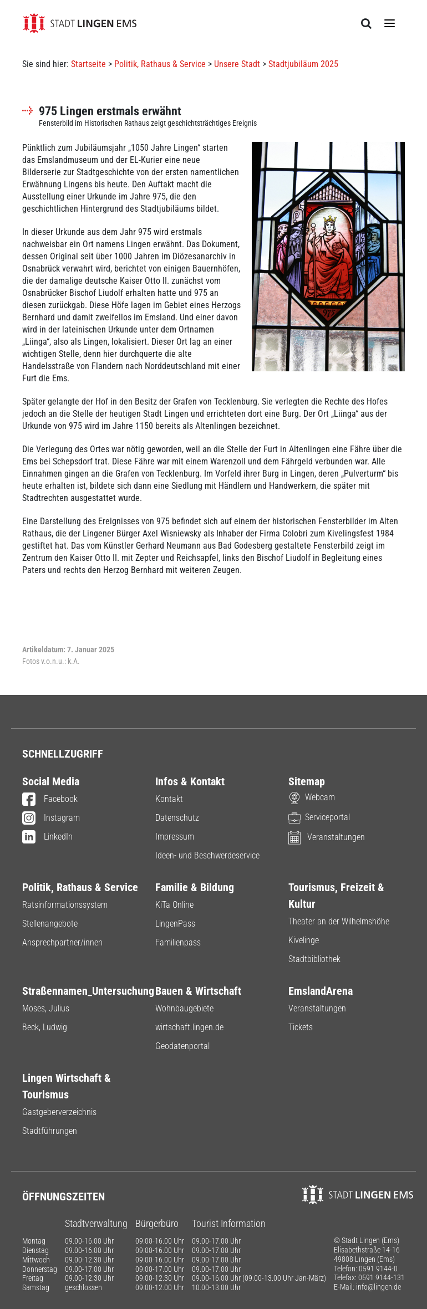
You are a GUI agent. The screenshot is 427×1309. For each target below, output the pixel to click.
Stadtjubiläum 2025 (303, 64)
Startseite (88, 64)
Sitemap (306, 781)
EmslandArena (320, 991)
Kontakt (169, 799)
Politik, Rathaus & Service (160, 64)
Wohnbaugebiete (184, 1008)
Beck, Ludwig (44, 1027)
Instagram (51, 818)
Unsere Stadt (237, 64)
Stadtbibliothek (314, 959)
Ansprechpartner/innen (62, 942)
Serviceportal (319, 817)
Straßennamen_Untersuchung (80, 991)
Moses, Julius (45, 1008)
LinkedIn (47, 837)
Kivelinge (303, 940)
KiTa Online (174, 904)
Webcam (311, 797)
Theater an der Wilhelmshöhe (338, 921)
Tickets (300, 1027)
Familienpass (178, 942)
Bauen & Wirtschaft (198, 991)
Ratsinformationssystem (65, 904)
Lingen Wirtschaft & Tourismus (66, 1086)
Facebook (50, 800)
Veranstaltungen (326, 837)
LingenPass (175, 923)
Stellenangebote (50, 923)
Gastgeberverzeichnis (59, 1112)
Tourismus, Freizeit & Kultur (336, 896)
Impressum (174, 836)
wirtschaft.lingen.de (189, 1027)
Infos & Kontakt (190, 781)
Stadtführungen (49, 1131)
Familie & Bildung (194, 887)
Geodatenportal (182, 1046)
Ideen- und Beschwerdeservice (207, 855)
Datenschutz (177, 817)
